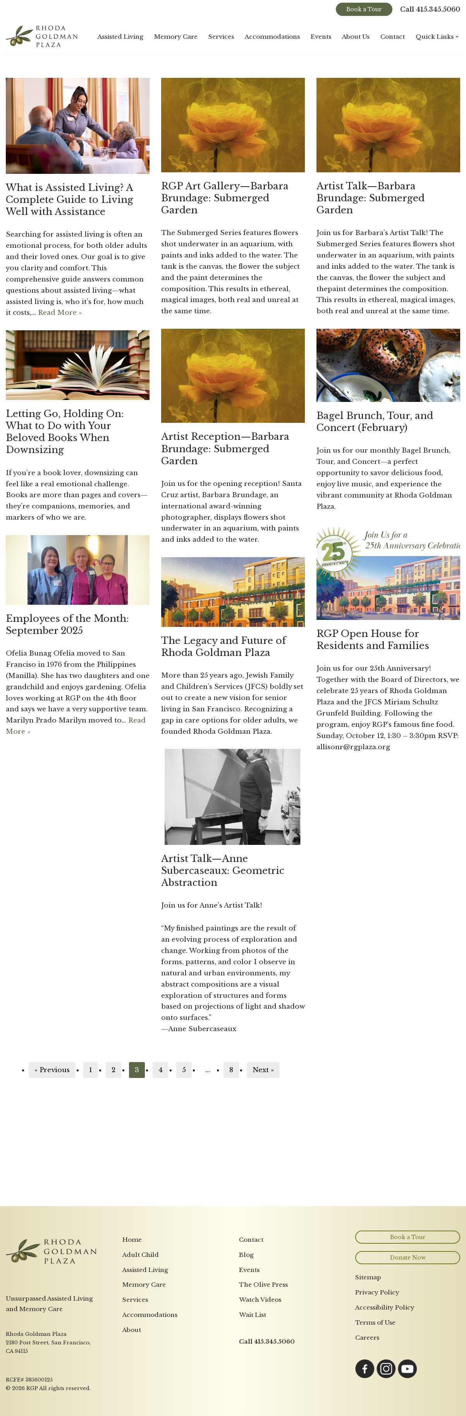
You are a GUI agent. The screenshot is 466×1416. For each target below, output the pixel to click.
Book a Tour (364, 9)
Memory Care (176, 36)
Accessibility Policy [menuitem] (384, 1307)
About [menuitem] (131, 1330)
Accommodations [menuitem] (149, 1314)
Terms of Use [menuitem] (375, 1322)
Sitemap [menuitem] (368, 1277)
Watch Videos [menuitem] (260, 1299)
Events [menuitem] (249, 1270)
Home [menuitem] (132, 1239)
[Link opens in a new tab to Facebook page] (365, 1376)
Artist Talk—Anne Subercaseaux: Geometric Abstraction (222, 870)
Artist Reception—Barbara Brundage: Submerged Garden (225, 448)
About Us (356, 36)
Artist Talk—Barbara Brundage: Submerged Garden (370, 198)
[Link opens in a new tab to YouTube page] (407, 1376)
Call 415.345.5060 (430, 9)
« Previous (52, 1070)
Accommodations (272, 36)
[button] (457, 36)
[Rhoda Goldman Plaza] (42, 36)
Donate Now (408, 1257)
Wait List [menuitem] (252, 1314)
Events (321, 36)
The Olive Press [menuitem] (263, 1284)
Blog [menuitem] (246, 1254)
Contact (392, 36)
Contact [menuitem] (251, 1239)
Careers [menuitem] (367, 1337)
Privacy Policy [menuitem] (377, 1292)
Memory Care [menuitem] (144, 1284)
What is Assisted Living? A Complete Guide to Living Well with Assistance (69, 199)
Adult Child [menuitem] (140, 1254)
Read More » (60, 313)
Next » (263, 1070)
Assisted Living (120, 36)
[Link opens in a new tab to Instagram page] (386, 1376)
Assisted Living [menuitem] (145, 1270)
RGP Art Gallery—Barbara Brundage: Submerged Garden (225, 198)
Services (221, 36)
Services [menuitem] (135, 1299)
